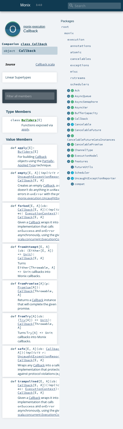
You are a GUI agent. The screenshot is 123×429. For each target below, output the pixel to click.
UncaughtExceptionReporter (95, 178)
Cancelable (83, 124)
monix (27, 26)
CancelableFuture (88, 130)
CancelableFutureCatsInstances (91, 139)
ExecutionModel (86, 155)
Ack (77, 90)
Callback (81, 118)
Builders (25, 151)
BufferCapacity (86, 113)
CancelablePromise (89, 144)
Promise (24, 287)
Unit (27, 254)
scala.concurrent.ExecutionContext (42, 239)
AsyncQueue (83, 96)
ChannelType (84, 150)
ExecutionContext (40, 213)
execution (38, 26)
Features (81, 161)
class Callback (34, 44)
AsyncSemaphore (86, 101)
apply (25, 129)
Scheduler (82, 172)
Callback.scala (45, 64)
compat (80, 184)
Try (22, 320)
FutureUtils (84, 167)
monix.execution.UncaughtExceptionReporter (50, 198)
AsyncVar (81, 107)
